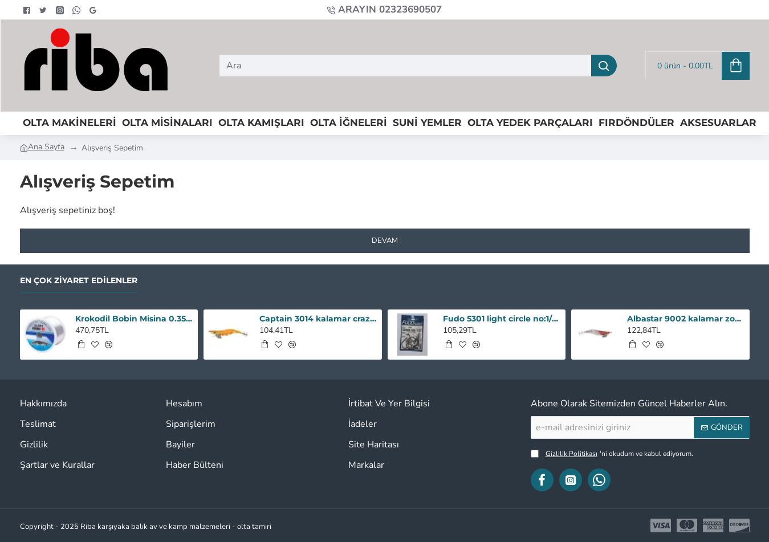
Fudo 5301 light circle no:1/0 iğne (502, 318)
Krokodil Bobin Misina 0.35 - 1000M (134, 318)
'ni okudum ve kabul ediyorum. (612, 454)
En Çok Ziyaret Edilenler (78, 281)
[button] (81, 344)
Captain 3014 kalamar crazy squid (318, 318)
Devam (385, 240)
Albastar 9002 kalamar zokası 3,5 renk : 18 (686, 318)
